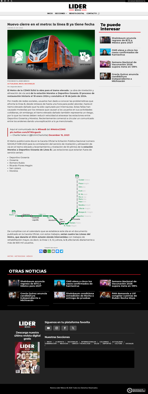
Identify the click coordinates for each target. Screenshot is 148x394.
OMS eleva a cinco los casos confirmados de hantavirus (125, 52)
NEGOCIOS (64, 343)
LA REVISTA (59, 342)
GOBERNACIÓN (51, 343)
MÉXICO (29, 256)
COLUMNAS (104, 342)
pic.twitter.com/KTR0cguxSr (25, 132)
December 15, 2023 (59, 135)
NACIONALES (29, 84)
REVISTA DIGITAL (76, 13)
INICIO (50, 13)
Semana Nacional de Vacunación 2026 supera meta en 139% (124, 64)
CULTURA (118, 343)
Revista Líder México (20, 81)
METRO (10, 256)
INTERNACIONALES (88, 342)
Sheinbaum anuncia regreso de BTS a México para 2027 (124, 40)
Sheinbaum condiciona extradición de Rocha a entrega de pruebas (80, 295)
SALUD (96, 343)
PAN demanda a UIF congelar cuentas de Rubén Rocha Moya (124, 295)
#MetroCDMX (58, 129)
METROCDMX (20, 256)
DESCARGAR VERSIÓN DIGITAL (137, 1)
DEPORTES (107, 343)
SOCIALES (130, 343)
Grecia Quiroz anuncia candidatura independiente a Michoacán (125, 78)
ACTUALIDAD (12, 84)
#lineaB (42, 129)
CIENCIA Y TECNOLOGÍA (81, 343)
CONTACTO (92, 13)
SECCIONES (60, 13)
